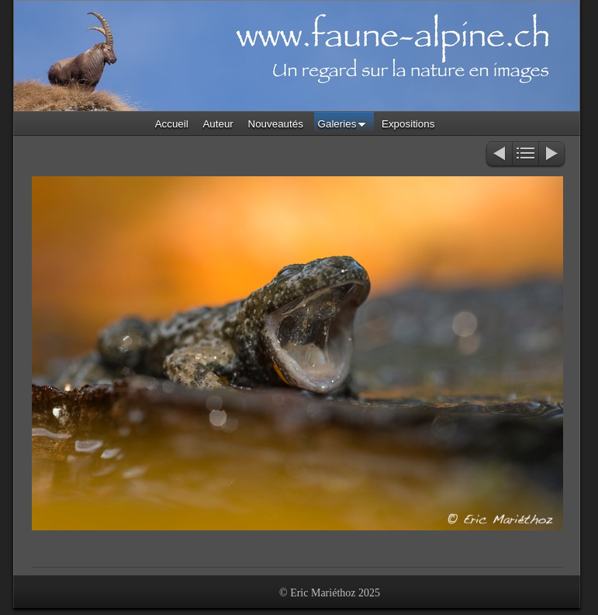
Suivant (552, 155)
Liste (525, 155)
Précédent (498, 155)
